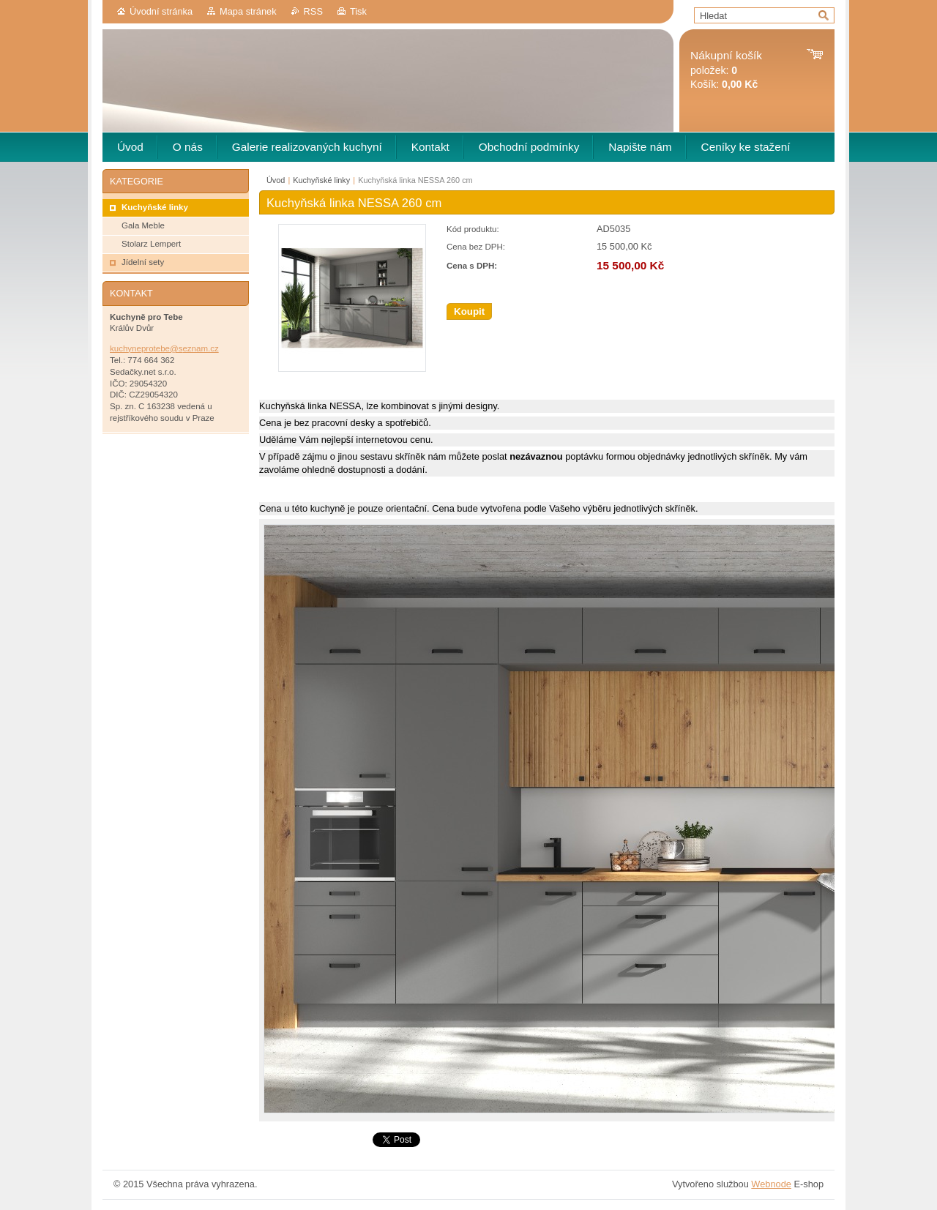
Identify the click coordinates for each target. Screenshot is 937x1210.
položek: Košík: (726, 70)
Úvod (275, 180)
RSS (313, 11)
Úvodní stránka (161, 11)
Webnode (771, 1184)
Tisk (358, 11)
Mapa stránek (248, 11)
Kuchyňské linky (321, 180)
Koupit (469, 311)
